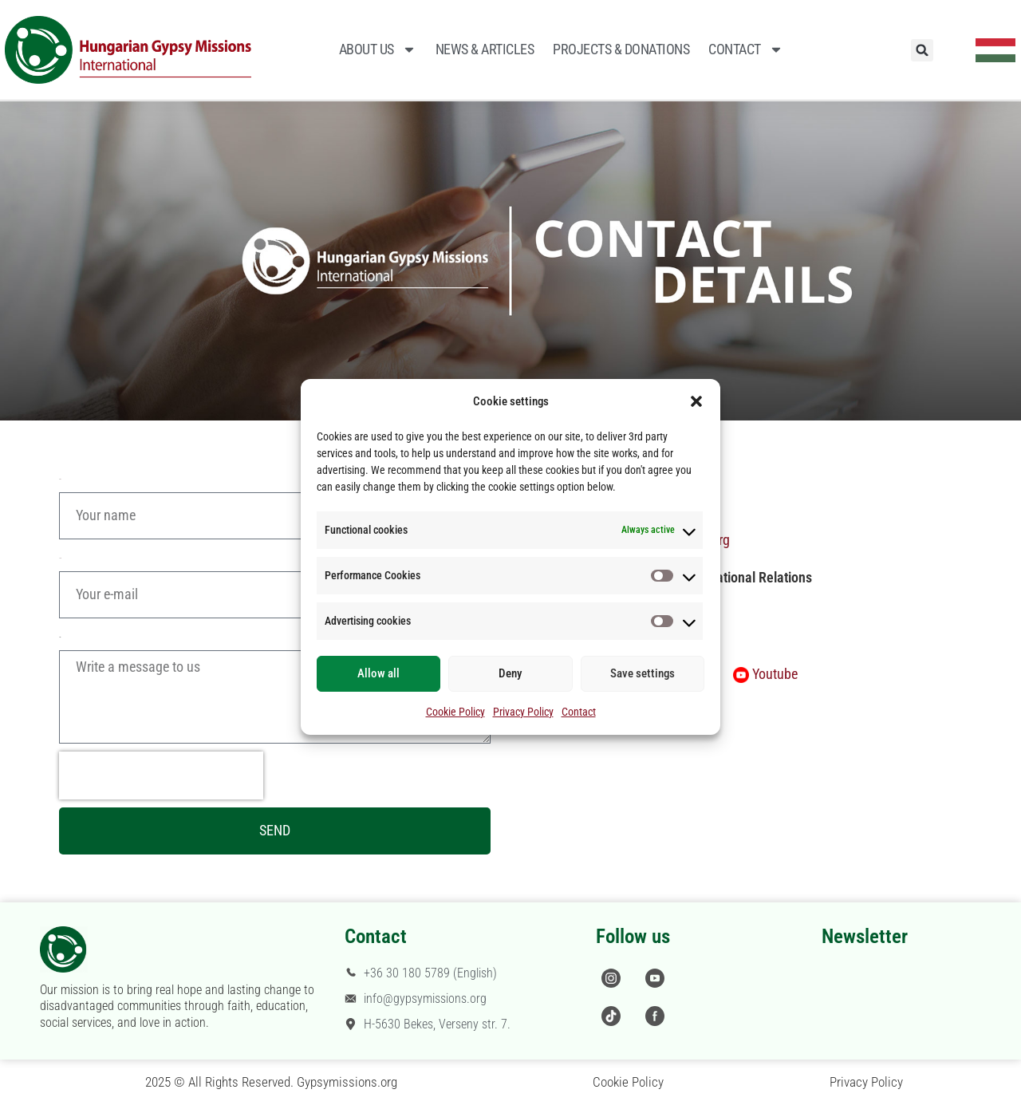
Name (60, 479)
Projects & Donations (621, 49)
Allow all (378, 673)
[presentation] (161, 775)
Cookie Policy (455, 711)
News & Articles (485, 49)
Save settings (642, 673)
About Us (377, 49)
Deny (510, 673)
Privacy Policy (523, 711)
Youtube (775, 673)
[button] (696, 401)
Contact (579, 711)
